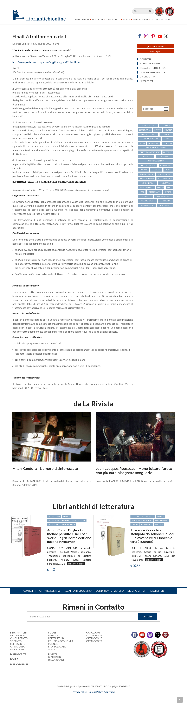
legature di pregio (149, 139)
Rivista (169, 19)
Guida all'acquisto (155, 46)
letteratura (145, 130)
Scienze (53, 643)
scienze (164, 156)
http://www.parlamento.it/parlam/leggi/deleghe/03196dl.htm (46, 62)
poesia (142, 143)
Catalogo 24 (94, 635)
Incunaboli (17, 635)
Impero (168, 192)
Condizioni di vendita (152, 72)
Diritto (53, 635)
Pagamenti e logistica (153, 68)
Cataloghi (157, 19)
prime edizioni (148, 125)
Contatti (145, 59)
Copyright (109, 691)
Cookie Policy (96, 691)
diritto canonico (156, 161)
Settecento (17, 643)
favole (168, 170)
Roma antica (147, 183)
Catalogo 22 (94, 641)
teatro (160, 187)
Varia (51, 649)
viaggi (169, 187)
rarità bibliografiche (156, 147)
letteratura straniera (149, 152)
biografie (145, 196)
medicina (166, 201)
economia (167, 143)
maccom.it (84, 696)
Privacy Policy (79, 691)
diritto (157, 130)
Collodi (159, 524)
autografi (165, 205)
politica (168, 130)
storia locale (164, 174)
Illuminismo (166, 165)
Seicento (16, 641)
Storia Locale (57, 646)
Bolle (126, 19)
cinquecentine (148, 134)
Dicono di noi (148, 76)
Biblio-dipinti (140, 19)
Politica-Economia (60, 641)
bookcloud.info (99, 696)
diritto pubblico (146, 187)
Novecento (153, 143)
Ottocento (17, 646)
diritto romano (146, 179)
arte (142, 192)
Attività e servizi (150, 63)
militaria (166, 183)
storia (167, 139)
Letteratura (56, 638)
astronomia (147, 205)
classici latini (146, 174)
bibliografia (154, 192)
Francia (143, 170)
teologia (156, 170)
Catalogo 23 (94, 638)
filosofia (167, 152)
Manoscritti (113, 19)
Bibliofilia (55, 657)
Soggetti (97, 19)
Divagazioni (56, 660)
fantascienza (68, 524)
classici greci (147, 201)
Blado (146, 156)
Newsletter (146, 81)
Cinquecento (19, 638)
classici (166, 125)
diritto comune (164, 179)
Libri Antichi (82, 19)
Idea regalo (155, 51)
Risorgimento (163, 196)
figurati (166, 134)
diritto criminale (147, 165)
